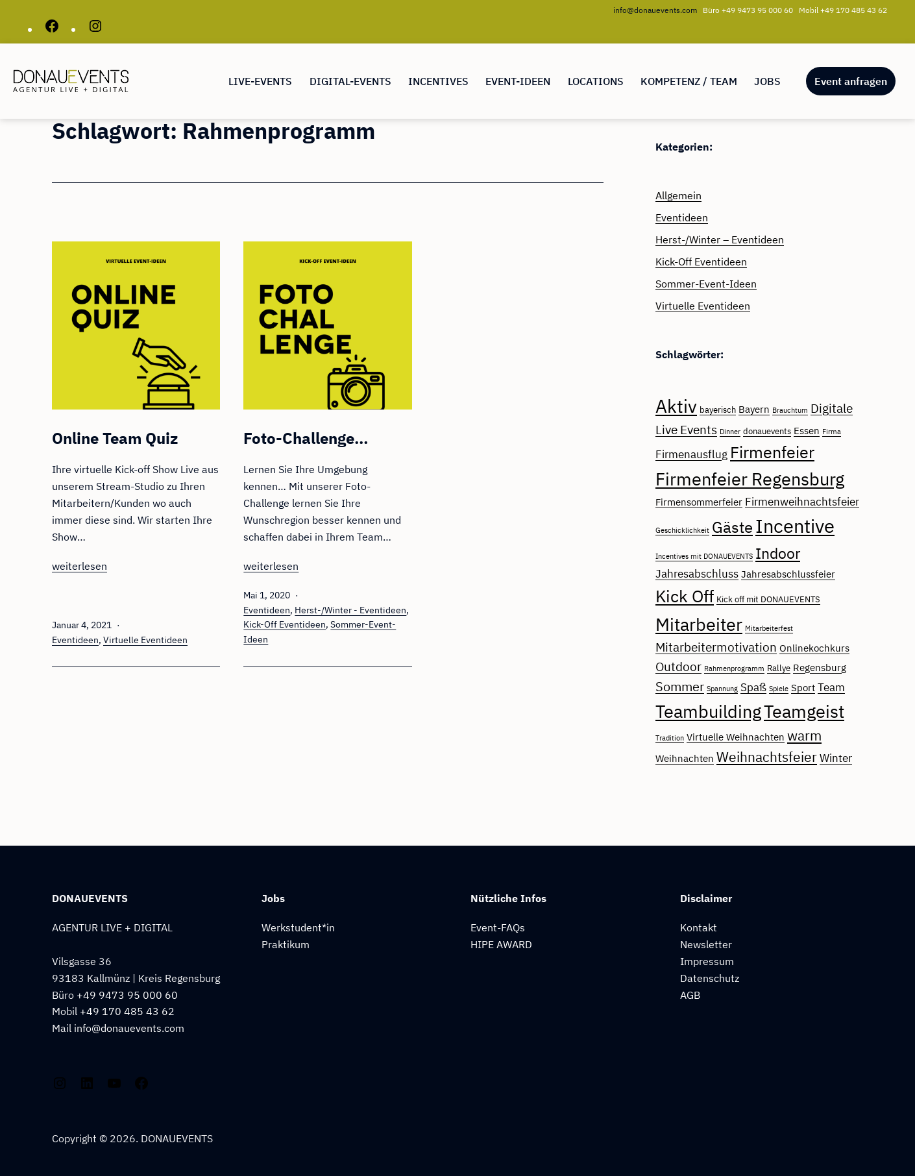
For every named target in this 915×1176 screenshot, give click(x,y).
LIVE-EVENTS (260, 81)
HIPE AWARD (501, 944)
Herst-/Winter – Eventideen (719, 239)
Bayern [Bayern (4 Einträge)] (754, 408)
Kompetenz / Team (688, 81)
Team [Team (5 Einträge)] (831, 687)
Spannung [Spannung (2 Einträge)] (722, 688)
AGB (690, 994)
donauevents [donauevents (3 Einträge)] (767, 431)
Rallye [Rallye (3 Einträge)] (778, 668)
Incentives (438, 81)
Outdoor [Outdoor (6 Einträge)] (678, 666)
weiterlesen (79, 565)
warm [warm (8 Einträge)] (804, 735)
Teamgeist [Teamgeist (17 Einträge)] (804, 711)
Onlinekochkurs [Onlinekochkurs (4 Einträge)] (814, 647)
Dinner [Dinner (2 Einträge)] (730, 431)
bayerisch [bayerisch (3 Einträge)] (718, 409)
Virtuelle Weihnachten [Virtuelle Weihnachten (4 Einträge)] (736, 736)
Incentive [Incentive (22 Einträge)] (795, 525)
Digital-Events (350, 81)
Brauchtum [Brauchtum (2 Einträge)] (790, 410)
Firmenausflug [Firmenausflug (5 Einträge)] (691, 454)
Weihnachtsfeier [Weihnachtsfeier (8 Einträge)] (766, 757)
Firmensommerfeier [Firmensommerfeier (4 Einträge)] (698, 501)
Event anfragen (850, 81)
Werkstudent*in (298, 927)
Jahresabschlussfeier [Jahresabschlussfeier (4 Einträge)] (788, 573)
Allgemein (678, 195)
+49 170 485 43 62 (127, 1011)
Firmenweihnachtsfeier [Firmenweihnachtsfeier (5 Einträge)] (802, 502)
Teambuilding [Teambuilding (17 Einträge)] (708, 711)
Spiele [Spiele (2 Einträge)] (778, 688)
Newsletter (706, 944)
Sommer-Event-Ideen (706, 283)
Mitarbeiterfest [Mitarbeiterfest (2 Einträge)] (769, 628)
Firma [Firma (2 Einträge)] (831, 431)
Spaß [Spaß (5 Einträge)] (753, 687)
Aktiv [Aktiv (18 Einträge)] (676, 406)
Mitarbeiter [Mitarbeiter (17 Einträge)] (698, 624)
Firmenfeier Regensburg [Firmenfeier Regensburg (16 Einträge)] (749, 479)
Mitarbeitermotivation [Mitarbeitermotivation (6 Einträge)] (716, 647)
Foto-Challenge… (306, 438)
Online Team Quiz (115, 438)
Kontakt (698, 927)
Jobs (767, 81)
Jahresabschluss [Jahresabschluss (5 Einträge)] (696, 574)
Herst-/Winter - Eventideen (350, 610)
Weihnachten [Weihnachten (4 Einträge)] (684, 758)
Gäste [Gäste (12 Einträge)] (732, 527)
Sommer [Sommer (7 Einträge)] (679, 686)
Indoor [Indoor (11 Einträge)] (777, 553)
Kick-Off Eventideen (284, 624)
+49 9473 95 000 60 (127, 994)
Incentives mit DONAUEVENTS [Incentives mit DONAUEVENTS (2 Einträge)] (704, 556)
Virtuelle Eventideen (145, 640)
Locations (596, 81)
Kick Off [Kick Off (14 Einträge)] (684, 596)
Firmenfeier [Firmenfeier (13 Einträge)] (772, 452)
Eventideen (75, 640)
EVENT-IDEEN (517, 81)
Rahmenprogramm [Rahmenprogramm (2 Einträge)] (734, 668)
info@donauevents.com (655, 10)
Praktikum (286, 944)
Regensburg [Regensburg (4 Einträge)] (819, 667)
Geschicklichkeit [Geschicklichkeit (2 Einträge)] (682, 530)
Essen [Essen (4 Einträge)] (807, 430)
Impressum (707, 961)
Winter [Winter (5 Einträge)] (836, 758)
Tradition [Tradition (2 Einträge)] (669, 737)
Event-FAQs (497, 927)
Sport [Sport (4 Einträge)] (803, 687)
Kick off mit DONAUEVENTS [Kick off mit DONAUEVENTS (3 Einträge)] (768, 599)
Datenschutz (709, 978)
